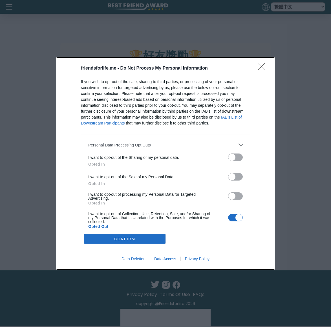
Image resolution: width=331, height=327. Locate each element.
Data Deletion (133, 259)
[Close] (263, 68)
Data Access (165, 259)
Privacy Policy (197, 259)
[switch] (235, 157)
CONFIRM (124, 239)
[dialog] (165, 163)
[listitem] (165, 145)
